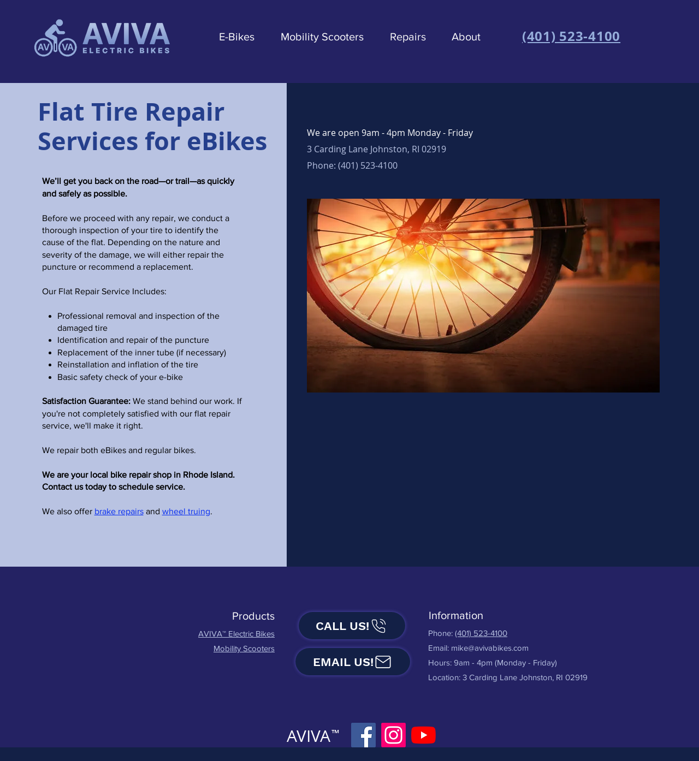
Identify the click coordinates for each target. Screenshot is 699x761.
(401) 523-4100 (481, 633)
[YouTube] (423, 735)
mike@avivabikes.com (490, 647)
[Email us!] (352, 661)
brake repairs (119, 511)
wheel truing (186, 511)
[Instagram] (393, 735)
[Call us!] (352, 625)
